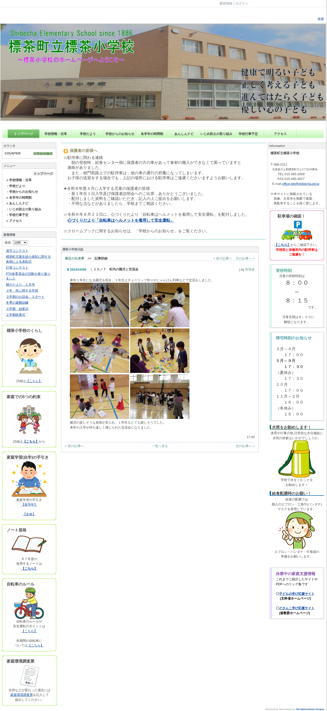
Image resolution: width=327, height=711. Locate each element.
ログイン (242, 3)
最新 (16, 242)
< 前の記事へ (222, 258)
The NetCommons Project (310, 709)
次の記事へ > (245, 258)
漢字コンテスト (17, 251)
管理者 (250, 269)
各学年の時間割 (152, 134)
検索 (320, 19)
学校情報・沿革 (55, 134)
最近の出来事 (74, 258)
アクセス (280, 134)
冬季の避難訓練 (17, 302)
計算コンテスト (17, 267)
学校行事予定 (248, 134)
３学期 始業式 (17, 309)
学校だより (88, 134)
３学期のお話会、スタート (25, 297)
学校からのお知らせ (119, 134)
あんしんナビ (184, 134)
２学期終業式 (15, 315)
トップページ (23, 134)
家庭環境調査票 (21, 695)
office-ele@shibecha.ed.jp (300, 184)
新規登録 (226, 3)
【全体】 (29, 514)
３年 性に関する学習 (22, 290)
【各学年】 (29, 504)
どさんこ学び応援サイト (296, 608)
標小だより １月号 (20, 284)
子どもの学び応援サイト (296, 594)
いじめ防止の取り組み (216, 134)
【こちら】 (34, 381)
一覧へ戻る (160, 446)
